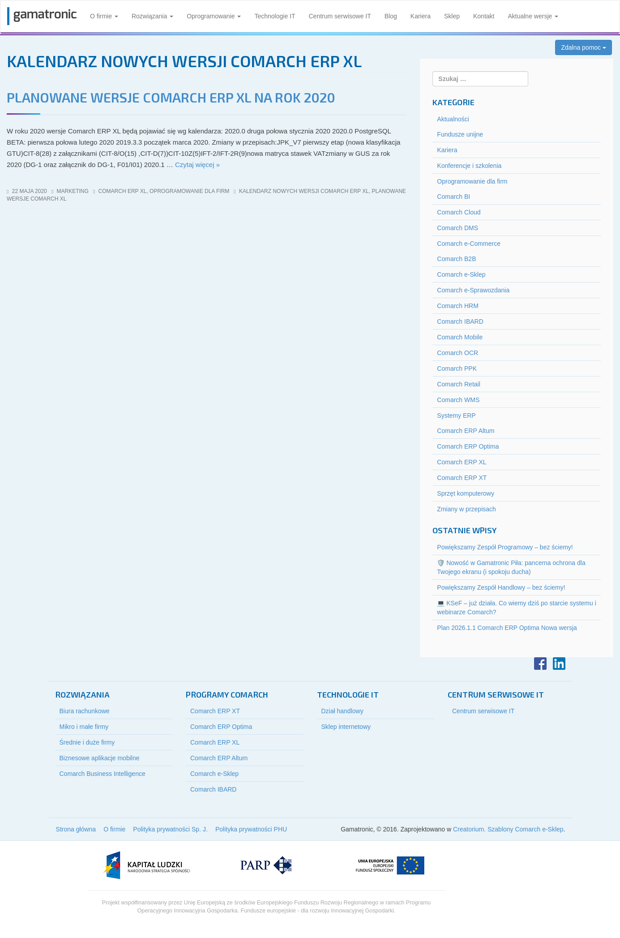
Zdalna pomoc (583, 47)
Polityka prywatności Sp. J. (170, 829)
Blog (391, 16)
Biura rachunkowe (85, 711)
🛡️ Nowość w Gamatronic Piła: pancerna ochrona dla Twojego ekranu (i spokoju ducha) (511, 567)
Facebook (540, 663)
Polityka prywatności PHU (251, 829)
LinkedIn (559, 663)
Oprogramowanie (214, 16)
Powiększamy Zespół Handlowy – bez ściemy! (501, 587)
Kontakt (483, 16)
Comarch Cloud (458, 212)
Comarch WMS (458, 399)
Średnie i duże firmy (87, 742)
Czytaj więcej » (197, 164)
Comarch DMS (457, 227)
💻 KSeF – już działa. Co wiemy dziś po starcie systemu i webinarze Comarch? (516, 608)
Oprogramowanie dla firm (189, 191)
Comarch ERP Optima (468, 446)
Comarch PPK (457, 368)
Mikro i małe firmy (84, 726)
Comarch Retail (458, 384)
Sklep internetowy (346, 726)
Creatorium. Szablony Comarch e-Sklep (508, 829)
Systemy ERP (456, 415)
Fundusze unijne (460, 134)
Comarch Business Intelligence (102, 773)
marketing (73, 191)
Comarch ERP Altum (465, 430)
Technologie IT (274, 16)
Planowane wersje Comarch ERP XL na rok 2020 (171, 97)
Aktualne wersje (533, 16)
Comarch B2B (456, 258)
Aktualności (453, 119)
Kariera (420, 16)
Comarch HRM (458, 305)
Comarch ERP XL (122, 191)
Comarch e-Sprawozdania (473, 290)
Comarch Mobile (460, 337)
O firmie (104, 16)
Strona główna (76, 829)
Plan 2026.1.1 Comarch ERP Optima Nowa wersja (507, 627)
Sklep (452, 16)
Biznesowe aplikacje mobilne (100, 758)
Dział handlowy (342, 711)
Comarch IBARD (460, 321)
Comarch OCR (457, 352)
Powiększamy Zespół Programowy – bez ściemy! (505, 547)
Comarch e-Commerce (468, 243)
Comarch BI (453, 196)
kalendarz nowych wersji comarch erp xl (304, 191)
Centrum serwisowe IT (340, 16)
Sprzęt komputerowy (465, 493)
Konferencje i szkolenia (469, 165)
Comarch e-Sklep (461, 274)
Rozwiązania (152, 16)
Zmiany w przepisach (466, 509)
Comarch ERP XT (462, 477)
